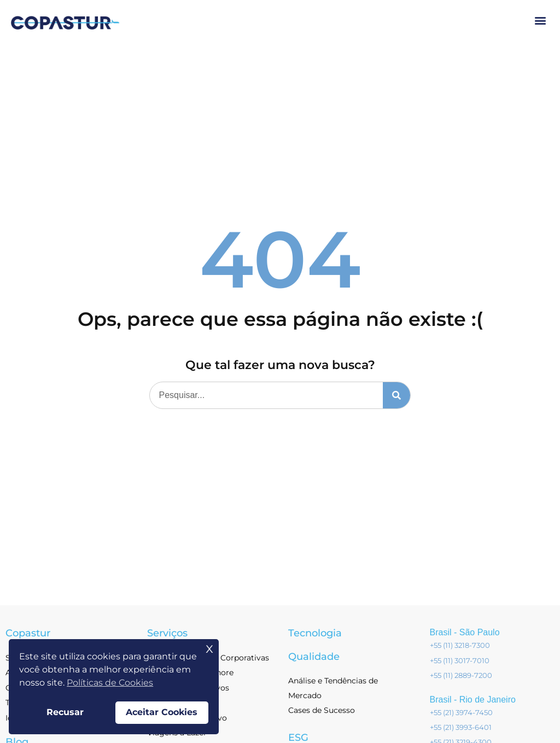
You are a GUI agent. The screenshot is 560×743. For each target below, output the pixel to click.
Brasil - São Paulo (465, 632)
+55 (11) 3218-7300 (460, 645)
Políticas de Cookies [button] (110, 682)
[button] (540, 20)
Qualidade (314, 657)
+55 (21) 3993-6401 (461, 727)
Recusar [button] (65, 712)
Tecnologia (315, 633)
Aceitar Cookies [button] (161, 712)
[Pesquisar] (396, 395)
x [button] (209, 647)
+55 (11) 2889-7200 (461, 675)
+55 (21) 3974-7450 (461, 712)
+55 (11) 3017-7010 (459, 660)
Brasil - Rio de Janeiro (473, 699)
